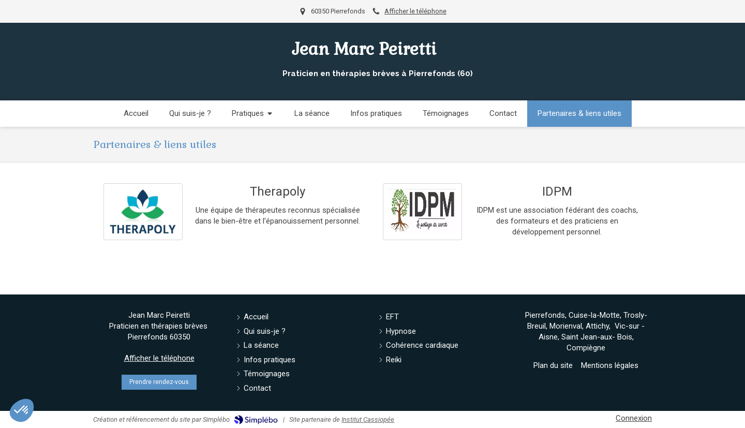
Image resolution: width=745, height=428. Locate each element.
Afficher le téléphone (415, 11)
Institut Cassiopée (367, 419)
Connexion (634, 418)
